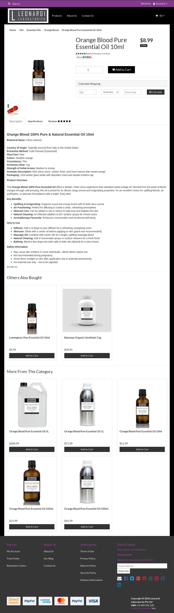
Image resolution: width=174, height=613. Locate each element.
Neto (154, 608)
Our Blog (48, 558)
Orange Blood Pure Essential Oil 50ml (141, 431)
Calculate (155, 92)
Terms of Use (87, 551)
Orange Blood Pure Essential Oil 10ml (82, 30)
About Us (72, 15)
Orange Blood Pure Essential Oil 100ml (31, 508)
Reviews (59, 121)
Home (12, 30)
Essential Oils (34, 30)
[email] (142, 565)
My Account (13, 551)
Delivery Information (91, 579)
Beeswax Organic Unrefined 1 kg (82, 337)
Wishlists (146, 3)
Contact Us (88, 15)
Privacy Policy (88, 558)
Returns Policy (88, 565)
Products (57, 15)
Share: (84, 57)
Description (16, 121)
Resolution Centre (16, 565)
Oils (21, 30)
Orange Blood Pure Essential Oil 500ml (86, 508)
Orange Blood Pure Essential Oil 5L (29, 431)
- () (160, 15)
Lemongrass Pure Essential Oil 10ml (29, 337)
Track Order (13, 558)
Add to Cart (121, 69)
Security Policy (88, 572)
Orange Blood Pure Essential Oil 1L (84, 431)
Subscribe (123, 570)
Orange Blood (51, 30)
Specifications (35, 121)
